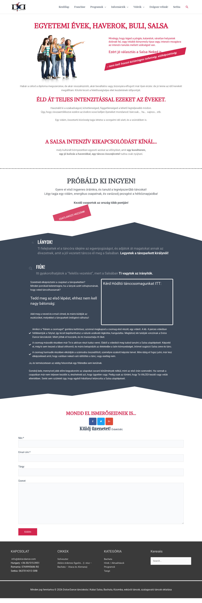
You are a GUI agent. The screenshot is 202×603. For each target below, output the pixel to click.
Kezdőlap (64, 7)
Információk (118, 7)
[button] (187, 7)
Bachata (108, 563)
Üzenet (101, 506)
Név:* (101, 443)
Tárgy (101, 472)
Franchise (79, 7)
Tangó (107, 575)
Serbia (176, 7)
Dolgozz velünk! (159, 7)
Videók (137, 7)
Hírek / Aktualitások (114, 567)
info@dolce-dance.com (23, 563)
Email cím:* (101, 458)
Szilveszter (63, 563)
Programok (96, 7)
